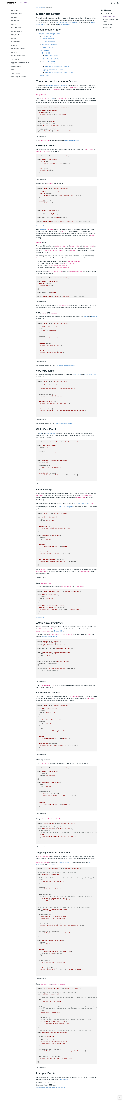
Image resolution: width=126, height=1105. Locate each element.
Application (13, 10)
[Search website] (111, 3)
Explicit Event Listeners (49, 61)
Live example (41, 136)
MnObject (13, 45)
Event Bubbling (46, 53)
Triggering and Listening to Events (110, 20)
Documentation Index (109, 16)
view (54, 864)
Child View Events (108, 24)
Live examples (40, 226)
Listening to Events (48, 38)
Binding (50, 41)
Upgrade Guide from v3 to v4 (19, 63)
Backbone (43, 229)
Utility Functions (15, 66)
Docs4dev (11, 3)
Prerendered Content (16, 49)
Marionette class (64, 24)
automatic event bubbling (49, 636)
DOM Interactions (15, 31)
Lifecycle (63, 1079)
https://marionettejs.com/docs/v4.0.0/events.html (51, 1087)
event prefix (65, 507)
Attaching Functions (51, 64)
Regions (13, 52)
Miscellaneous (14, 42)
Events (12, 38)
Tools (20, 2)
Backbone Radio (15, 14)
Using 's (58, 66)
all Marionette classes (71, 140)
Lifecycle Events (107, 27)
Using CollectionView (51, 55)
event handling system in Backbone (67, 22)
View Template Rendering (18, 77)
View (11, 70)
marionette (39, 7)
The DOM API (14, 59)
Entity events (14, 35)
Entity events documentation (64, 423)
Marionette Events (107, 14)
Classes (12, 24)
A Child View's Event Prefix (50, 59)
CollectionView (15, 28)
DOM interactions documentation (65, 365)
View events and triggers (49, 44)
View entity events (47, 47)
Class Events (14, 21)
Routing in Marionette (17, 56)
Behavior (13, 17)
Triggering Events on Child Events (52, 70)
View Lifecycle (14, 73)
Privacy (26, 2)
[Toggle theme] (114, 3)
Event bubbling (58, 631)
